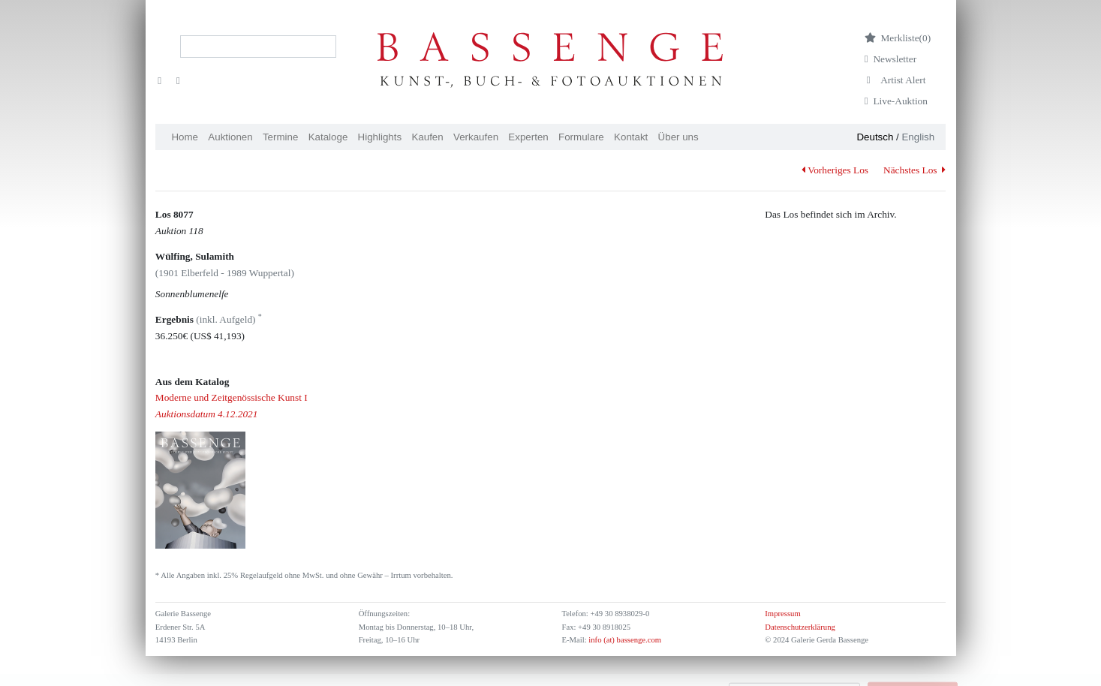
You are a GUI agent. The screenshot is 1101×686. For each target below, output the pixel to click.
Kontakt (631, 137)
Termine (280, 137)
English (917, 137)
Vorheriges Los (835, 170)
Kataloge (328, 137)
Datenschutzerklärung (800, 627)
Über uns (678, 137)
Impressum (782, 613)
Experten (528, 137)
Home (184, 137)
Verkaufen (475, 137)
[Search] (258, 46)
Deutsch (874, 137)
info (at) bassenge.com (624, 640)
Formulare (581, 137)
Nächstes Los (914, 170)
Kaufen (427, 137)
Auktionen (230, 137)
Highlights (380, 137)
